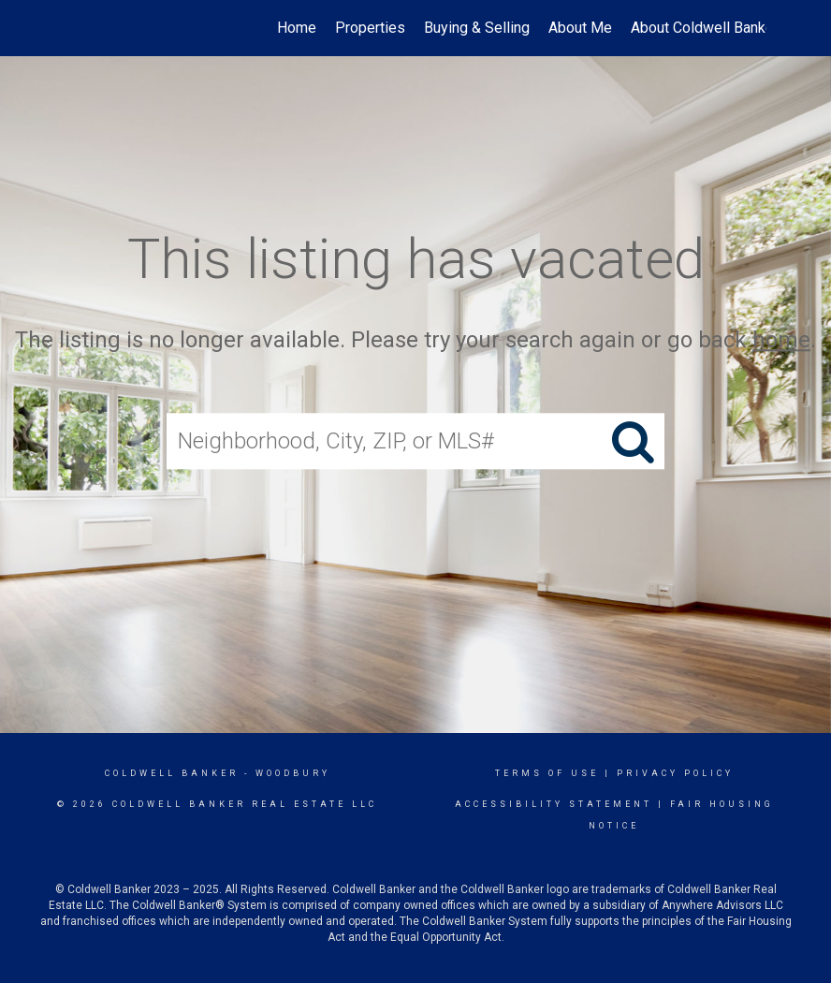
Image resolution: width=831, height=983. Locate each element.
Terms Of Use (547, 773)
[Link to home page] (74, 28)
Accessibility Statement (553, 804)
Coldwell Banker (172, 773)
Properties (370, 28)
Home (296, 28)
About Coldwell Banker (705, 28)
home (781, 340)
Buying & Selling (477, 28)
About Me (580, 28)
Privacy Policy (675, 773)
